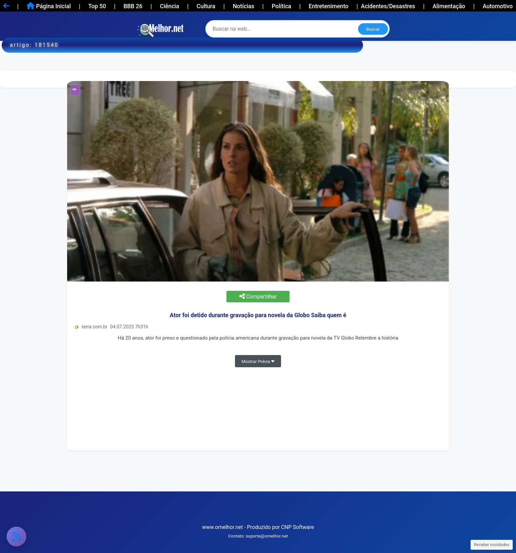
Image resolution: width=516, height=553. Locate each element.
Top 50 (97, 6)
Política (281, 6)
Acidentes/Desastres (388, 6)
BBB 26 (132, 6)
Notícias (243, 6)
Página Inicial (49, 6)
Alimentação (448, 6)
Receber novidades (491, 544)
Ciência (169, 6)
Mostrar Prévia (258, 361)
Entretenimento (328, 6)
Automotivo (498, 6)
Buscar (373, 28)
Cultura (205, 6)
